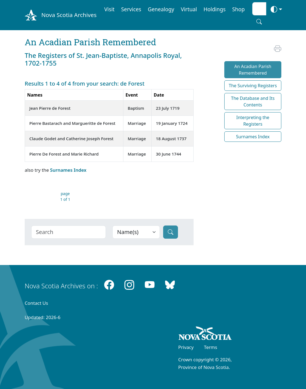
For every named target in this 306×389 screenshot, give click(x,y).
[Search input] (259, 8)
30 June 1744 (168, 154)
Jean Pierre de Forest (49, 108)
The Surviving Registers (253, 86)
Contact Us (36, 303)
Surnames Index (68, 170)
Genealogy (161, 9)
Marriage (137, 123)
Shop (238, 9)
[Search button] (259, 21)
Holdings (214, 9)
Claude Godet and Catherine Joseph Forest (71, 138)
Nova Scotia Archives (69, 15)
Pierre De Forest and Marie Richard (64, 154)
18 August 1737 (171, 138)
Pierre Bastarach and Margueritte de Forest (72, 123)
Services (131, 9)
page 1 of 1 (65, 196)
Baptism (136, 108)
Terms (210, 347)
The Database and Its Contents (253, 101)
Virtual (189, 9)
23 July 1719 (168, 108)
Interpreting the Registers (252, 120)
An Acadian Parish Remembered (252, 69)
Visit (109, 9)
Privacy (186, 347)
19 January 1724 (172, 123)
